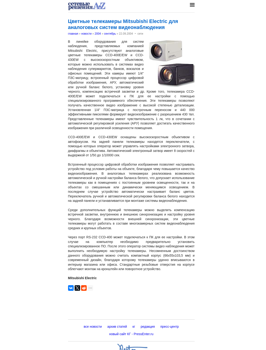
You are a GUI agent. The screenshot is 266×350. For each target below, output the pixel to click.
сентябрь (110, 33)
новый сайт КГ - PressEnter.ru (131, 334)
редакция (148, 326)
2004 (98, 33)
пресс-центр (169, 326)
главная (73, 33)
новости (86, 33)
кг (133, 326)
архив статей (117, 326)
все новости (93, 326)
